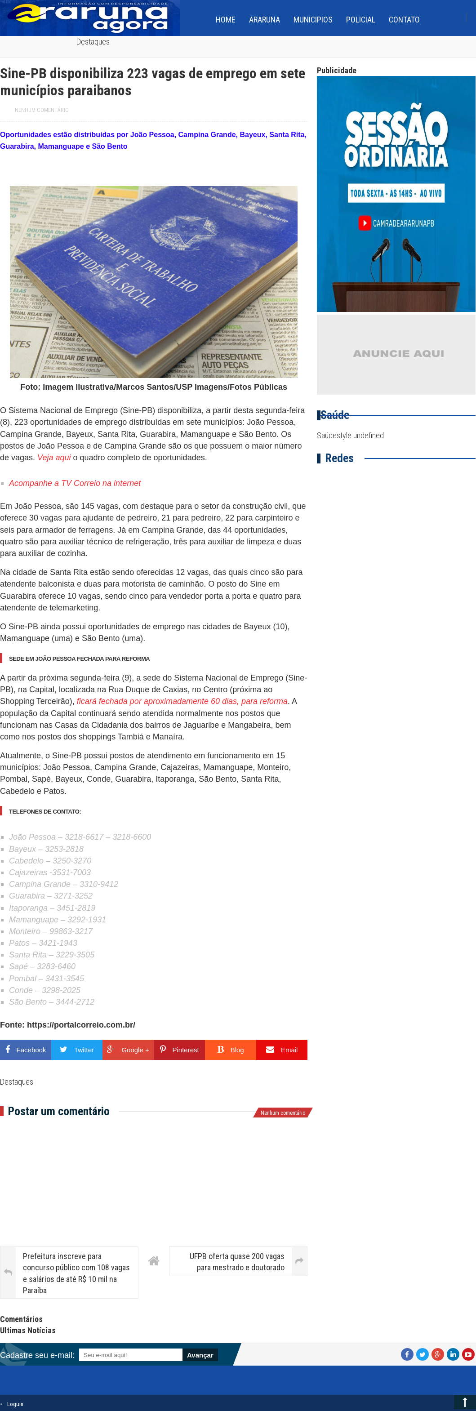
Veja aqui (54, 457)
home (226, 19)
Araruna (264, 19)
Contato (404, 19)
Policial (360, 19)
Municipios (313, 19)
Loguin (15, 1404)
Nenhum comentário (42, 110)
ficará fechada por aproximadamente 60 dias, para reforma (182, 701)
